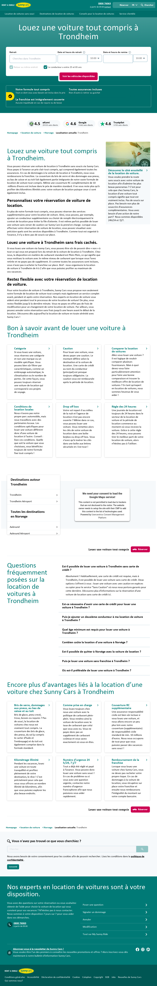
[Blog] (148, 949)
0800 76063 (20, 923)
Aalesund (34, 527)
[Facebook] (137, 949)
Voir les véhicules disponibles (78, 76)
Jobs (114, 977)
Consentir (13, 867)
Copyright (98, 977)
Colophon (86, 977)
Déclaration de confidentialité (55, 977)
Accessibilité (33, 977)
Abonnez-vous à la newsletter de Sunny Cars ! (38, 949)
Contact (107, 7)
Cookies (76, 977)
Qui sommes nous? (14, 980)
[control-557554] (72, 59)
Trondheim (34, 495)
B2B (107, 977)
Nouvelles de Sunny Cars (129, 977)
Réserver (140, 549)
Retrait (12, 52)
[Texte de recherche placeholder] (71, 849)
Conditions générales (15, 977)
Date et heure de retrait (71, 52)
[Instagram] (143, 949)
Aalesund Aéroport (34, 533)
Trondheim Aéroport (34, 501)
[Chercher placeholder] (142, 849)
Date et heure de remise (117, 52)
